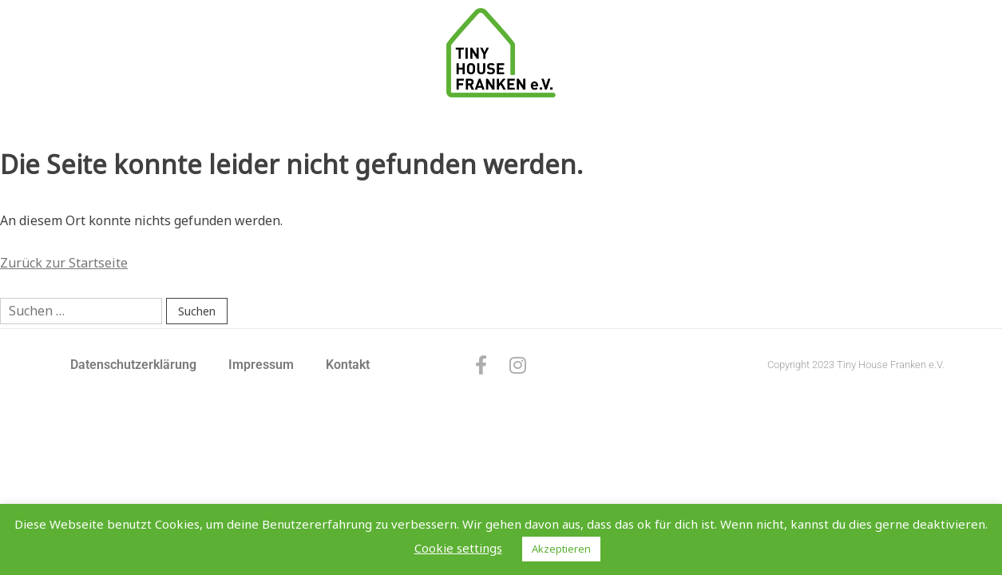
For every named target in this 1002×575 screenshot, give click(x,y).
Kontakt (348, 364)
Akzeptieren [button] (561, 548)
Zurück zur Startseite (64, 263)
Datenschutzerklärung (133, 364)
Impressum (261, 364)
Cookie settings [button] (458, 548)
